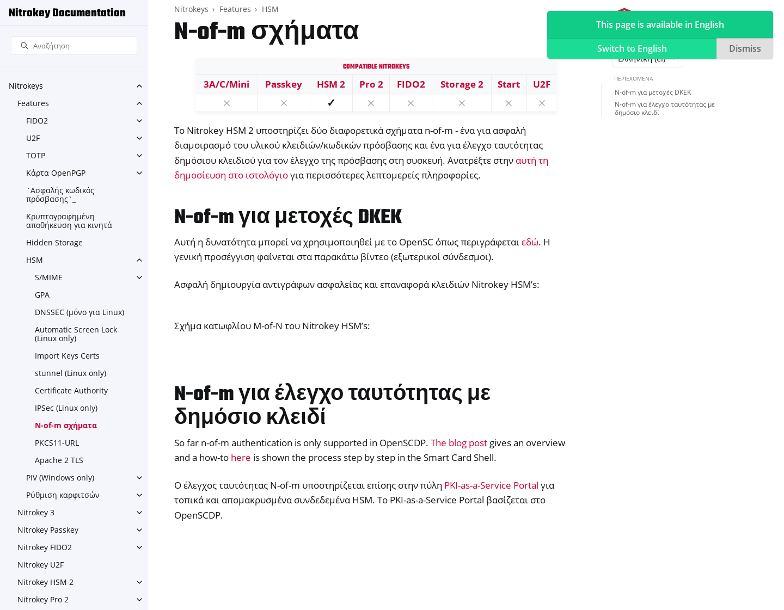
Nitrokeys (26, 86)
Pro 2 (371, 84)
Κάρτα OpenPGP (55, 173)
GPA (42, 294)
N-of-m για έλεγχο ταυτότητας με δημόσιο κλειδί (665, 109)
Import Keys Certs (67, 355)
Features (33, 103)
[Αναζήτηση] (74, 46)
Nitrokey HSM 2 (45, 582)
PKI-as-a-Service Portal (491, 485)
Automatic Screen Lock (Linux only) (76, 333)
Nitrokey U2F (40, 564)
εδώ (530, 242)
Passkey (283, 84)
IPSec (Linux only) (66, 408)
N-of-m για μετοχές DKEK (653, 92)
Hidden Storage (54, 242)
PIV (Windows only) (60, 477)
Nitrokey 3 (35, 512)
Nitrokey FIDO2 (44, 547)
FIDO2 (37, 120)
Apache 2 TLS (59, 460)
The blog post (459, 442)
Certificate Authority (71, 390)
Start (509, 84)
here (241, 457)
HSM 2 (331, 84)
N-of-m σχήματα (66, 425)
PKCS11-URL (57, 443)
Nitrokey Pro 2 (43, 599)
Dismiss (745, 48)
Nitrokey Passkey (47, 530)
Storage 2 (461, 84)
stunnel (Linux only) (70, 373)
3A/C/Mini (226, 84)
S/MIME (49, 277)
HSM (34, 260)
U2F (33, 138)
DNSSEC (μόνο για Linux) (79, 312)
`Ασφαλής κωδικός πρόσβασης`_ (60, 194)
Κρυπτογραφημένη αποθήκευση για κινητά (69, 220)
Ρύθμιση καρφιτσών (63, 495)
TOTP (35, 155)
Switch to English (632, 48)
